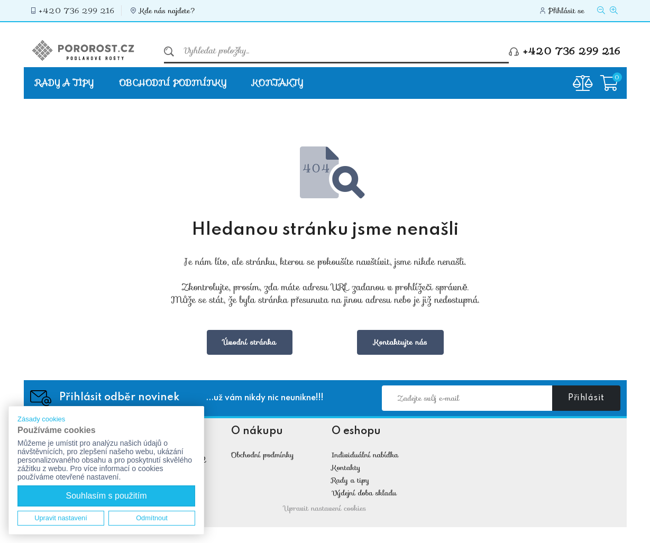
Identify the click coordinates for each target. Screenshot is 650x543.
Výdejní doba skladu (364, 493)
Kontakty (277, 82)
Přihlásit (586, 398)
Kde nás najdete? (167, 10)
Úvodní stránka (250, 342)
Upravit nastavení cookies (325, 508)
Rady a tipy (64, 82)
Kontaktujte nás (400, 342)
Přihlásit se (566, 10)
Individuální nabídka (365, 455)
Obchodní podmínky (172, 82)
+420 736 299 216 (77, 10)
